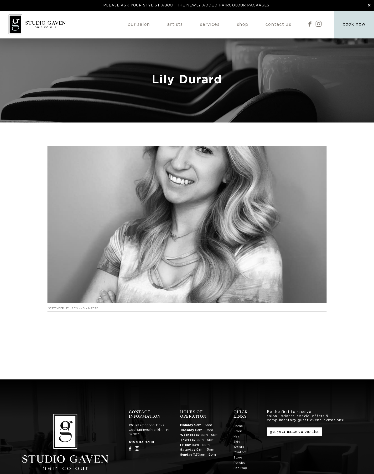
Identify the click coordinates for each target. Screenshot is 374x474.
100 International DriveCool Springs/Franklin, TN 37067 (149, 430)
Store (238, 457)
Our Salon (139, 24)
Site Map (240, 468)
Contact (240, 452)
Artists (175, 24)
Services (209, 24)
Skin (237, 441)
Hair (236, 436)
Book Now (354, 24)
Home (238, 426)
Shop (243, 24)
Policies (239, 462)
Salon (238, 431)
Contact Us (278, 24)
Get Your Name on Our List (294, 432)
